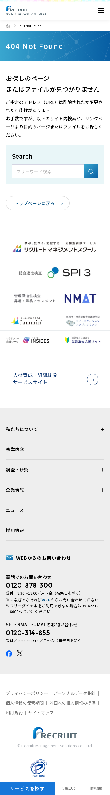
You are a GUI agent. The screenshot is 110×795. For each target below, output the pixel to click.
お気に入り (68, 788)
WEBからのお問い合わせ (43, 558)
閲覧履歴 (96, 788)
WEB (46, 600)
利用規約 (14, 713)
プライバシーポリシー (27, 694)
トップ (8, 26)
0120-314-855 (28, 633)
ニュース (15, 511)
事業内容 (15, 450)
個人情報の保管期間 (25, 703)
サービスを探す (27, 788)
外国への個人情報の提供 (72, 703)
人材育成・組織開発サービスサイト (54, 379)
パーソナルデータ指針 (75, 694)
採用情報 (15, 531)
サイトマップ (40, 713)
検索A (91, 171)
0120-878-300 (29, 586)
